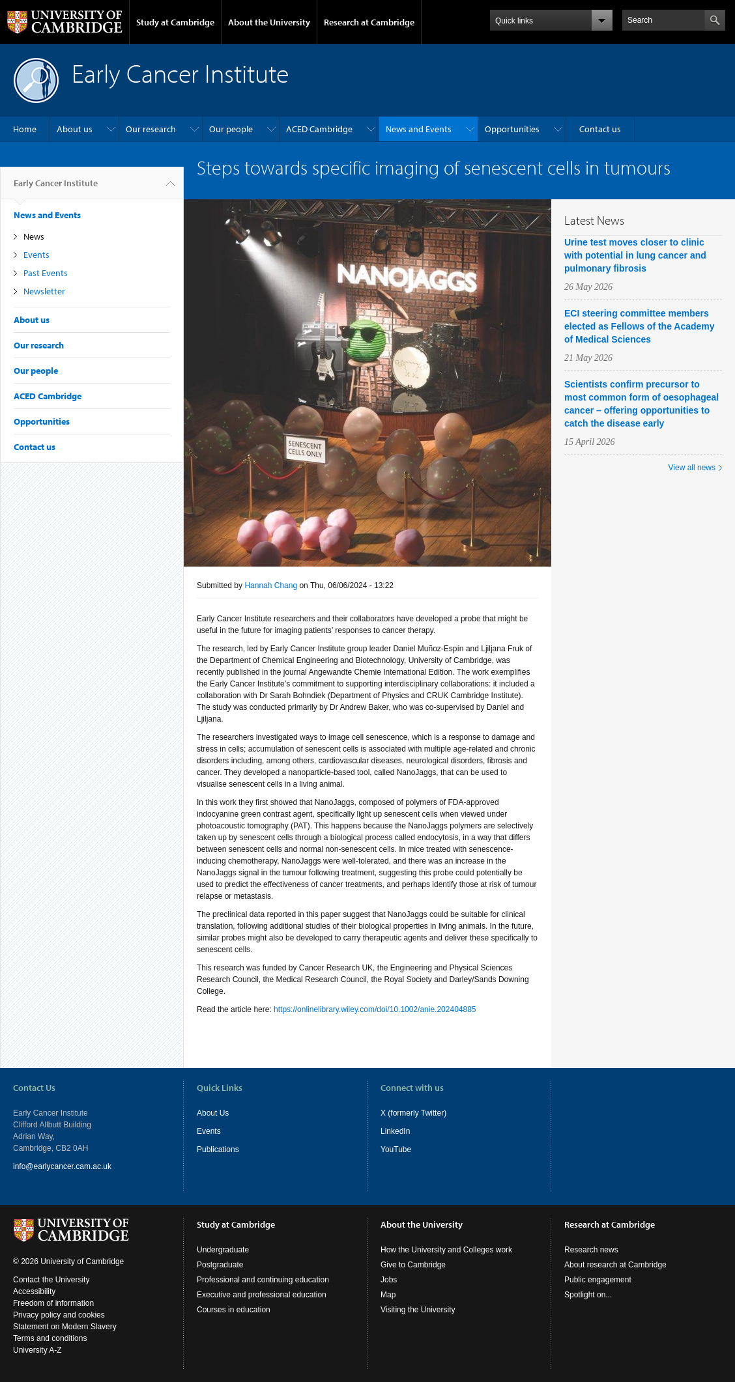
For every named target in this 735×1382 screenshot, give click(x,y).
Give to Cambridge (413, 1264)
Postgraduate (220, 1264)
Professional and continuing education (263, 1279)
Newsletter (44, 291)
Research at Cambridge (369, 22)
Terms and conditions (50, 1338)
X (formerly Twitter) (413, 1113)
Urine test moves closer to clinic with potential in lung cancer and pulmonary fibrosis (635, 255)
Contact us (600, 129)
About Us (213, 1113)
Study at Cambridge (175, 22)
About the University (269, 22)
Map (388, 1294)
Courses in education (233, 1309)
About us (75, 129)
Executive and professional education (261, 1294)
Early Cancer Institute (56, 188)
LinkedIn (395, 1131)
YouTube (396, 1149)
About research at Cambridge (615, 1264)
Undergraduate (223, 1249)
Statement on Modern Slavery (65, 1326)
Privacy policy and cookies (59, 1314)
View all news (692, 467)
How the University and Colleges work (446, 1249)
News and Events (419, 129)
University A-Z (37, 1350)
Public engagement (597, 1279)
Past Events (45, 273)
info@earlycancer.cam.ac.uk (62, 1166)
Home (24, 129)
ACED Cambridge (319, 129)
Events (36, 255)
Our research (151, 129)
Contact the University (51, 1279)
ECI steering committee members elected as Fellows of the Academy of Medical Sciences (639, 326)
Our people (231, 129)
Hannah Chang (270, 585)
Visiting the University (418, 1309)
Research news (591, 1249)
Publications (218, 1149)
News (33, 236)
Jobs (389, 1279)
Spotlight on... (588, 1294)
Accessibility (34, 1291)
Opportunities (512, 129)
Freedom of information (53, 1303)
